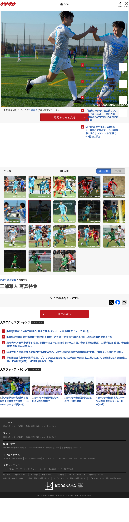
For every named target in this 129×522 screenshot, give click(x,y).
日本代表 (6, 450)
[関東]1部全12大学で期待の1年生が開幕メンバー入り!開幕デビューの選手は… (40, 284)
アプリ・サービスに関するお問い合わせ (70, 502)
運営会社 (34, 498)
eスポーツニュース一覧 (68, 482)
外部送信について (96, 498)
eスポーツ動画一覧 (87, 482)
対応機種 (6, 498)
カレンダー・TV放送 (46, 493)
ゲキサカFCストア (10, 493)
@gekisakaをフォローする (98, 188)
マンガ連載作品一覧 (33, 482)
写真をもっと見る (37, 116)
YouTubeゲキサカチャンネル (14, 471)
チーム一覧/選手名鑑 (65, 493)
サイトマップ (47, 498)
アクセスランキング (28, 493)
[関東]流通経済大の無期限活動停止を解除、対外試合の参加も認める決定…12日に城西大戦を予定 (39, 293)
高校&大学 (30, 450)
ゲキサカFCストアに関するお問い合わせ (106, 502)
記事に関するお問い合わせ (39, 502)
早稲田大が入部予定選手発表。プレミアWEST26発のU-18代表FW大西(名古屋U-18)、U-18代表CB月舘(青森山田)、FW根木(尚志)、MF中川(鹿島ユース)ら (40, 327)
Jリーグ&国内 (18, 450)
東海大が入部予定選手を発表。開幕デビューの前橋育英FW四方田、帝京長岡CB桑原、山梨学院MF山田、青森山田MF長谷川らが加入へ (40, 305)
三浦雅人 (35, 110)
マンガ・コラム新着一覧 (13, 482)
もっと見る (40, 273)
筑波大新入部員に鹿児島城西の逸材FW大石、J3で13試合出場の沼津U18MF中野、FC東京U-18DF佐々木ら (39, 316)
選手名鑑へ (37, 265)
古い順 (62, 170)
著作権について (20, 498)
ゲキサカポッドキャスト (71, 471)
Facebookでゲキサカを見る (99, 195)
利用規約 (60, 498)
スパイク (52, 450)
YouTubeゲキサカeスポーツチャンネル (44, 471)
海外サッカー (41, 450)
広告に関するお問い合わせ (14, 502)
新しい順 (50, 170)
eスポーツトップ (49, 482)
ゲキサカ (8, 5)
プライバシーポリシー (76, 498)
